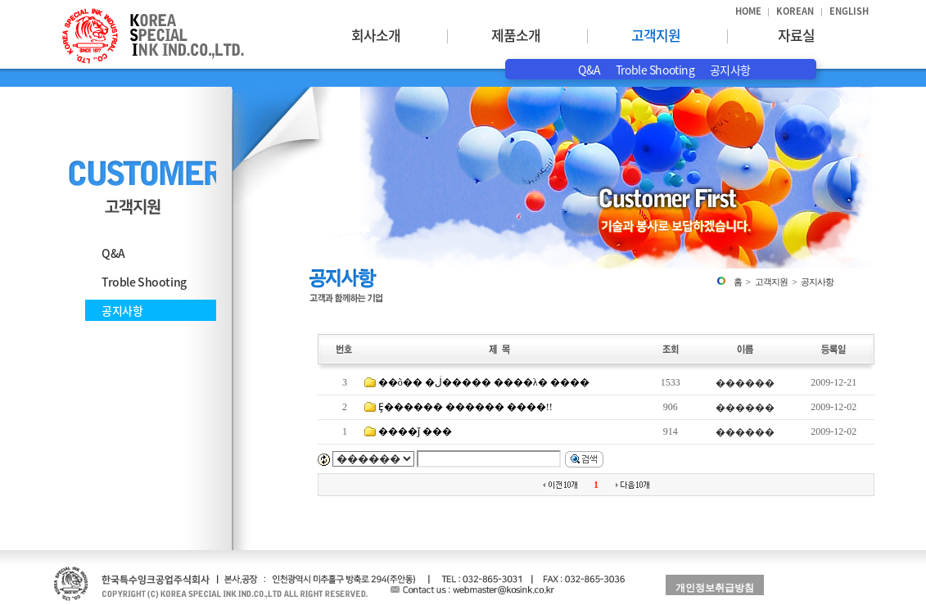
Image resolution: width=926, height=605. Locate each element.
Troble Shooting (655, 69)
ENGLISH (849, 11)
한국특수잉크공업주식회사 (153, 36)
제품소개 (515, 35)
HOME (748, 11)
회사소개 (375, 35)
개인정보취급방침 (714, 588)
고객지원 (655, 35)
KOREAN (795, 11)
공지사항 (730, 69)
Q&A (589, 69)
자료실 (796, 35)
